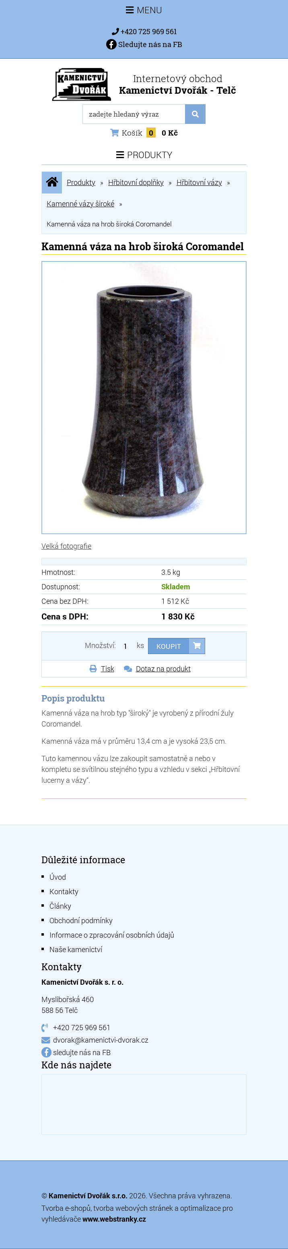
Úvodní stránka (52, 182)
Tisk (107, 669)
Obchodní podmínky (81, 920)
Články (60, 906)
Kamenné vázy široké (80, 203)
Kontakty (63, 891)
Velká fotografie (66, 546)
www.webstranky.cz (114, 1219)
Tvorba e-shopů (66, 1208)
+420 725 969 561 (149, 31)
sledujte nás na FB (82, 1052)
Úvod (57, 877)
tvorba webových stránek (133, 1208)
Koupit (168, 646)
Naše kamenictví (75, 949)
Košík (144, 133)
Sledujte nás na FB (144, 44)
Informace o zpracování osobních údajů (111, 935)
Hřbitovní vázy (199, 182)
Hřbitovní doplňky (136, 182)
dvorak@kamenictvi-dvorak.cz (100, 1040)
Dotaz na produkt (163, 669)
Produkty (81, 182)
